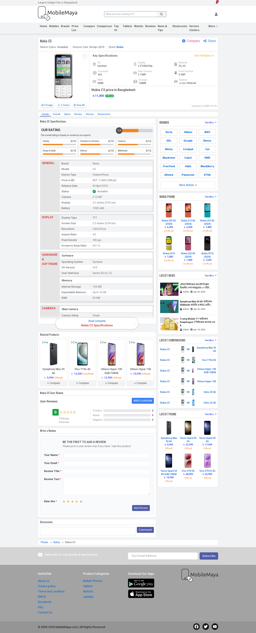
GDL (168, 140)
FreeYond (169, 166)
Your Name (51, 455)
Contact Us (45, 612)
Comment (145, 529)
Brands (65, 26)
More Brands (188, 185)
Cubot (188, 157)
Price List (75, 28)
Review (78, 114)
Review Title (52, 471)
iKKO (207, 132)
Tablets (127, 26)
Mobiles (54, 26)
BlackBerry (207, 166)
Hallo (188, 166)
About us (43, 581)
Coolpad (188, 149)
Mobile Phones (92, 581)
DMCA (42, 596)
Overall (56, 114)
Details (45, 114)
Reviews (150, 26)
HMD (207, 157)
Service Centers (194, 28)
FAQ (40, 607)
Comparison (104, 26)
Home (43, 26)
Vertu (168, 132)
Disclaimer (45, 602)
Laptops (88, 596)
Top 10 (116, 28)
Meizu (169, 149)
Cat (207, 149)
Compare (89, 26)
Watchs (138, 26)
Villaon (188, 132)
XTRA (207, 174)
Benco (207, 140)
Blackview (169, 157)
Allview (168, 174)
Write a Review (143, 400)
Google (188, 140)
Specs (67, 114)
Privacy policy (47, 586)
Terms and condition (51, 591)
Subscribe (209, 556)
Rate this (50, 501)
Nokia (120, 47)
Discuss (90, 114)
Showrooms (179, 26)
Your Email (51, 463)
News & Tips (162, 28)
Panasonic (188, 174)
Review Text (52, 479)
